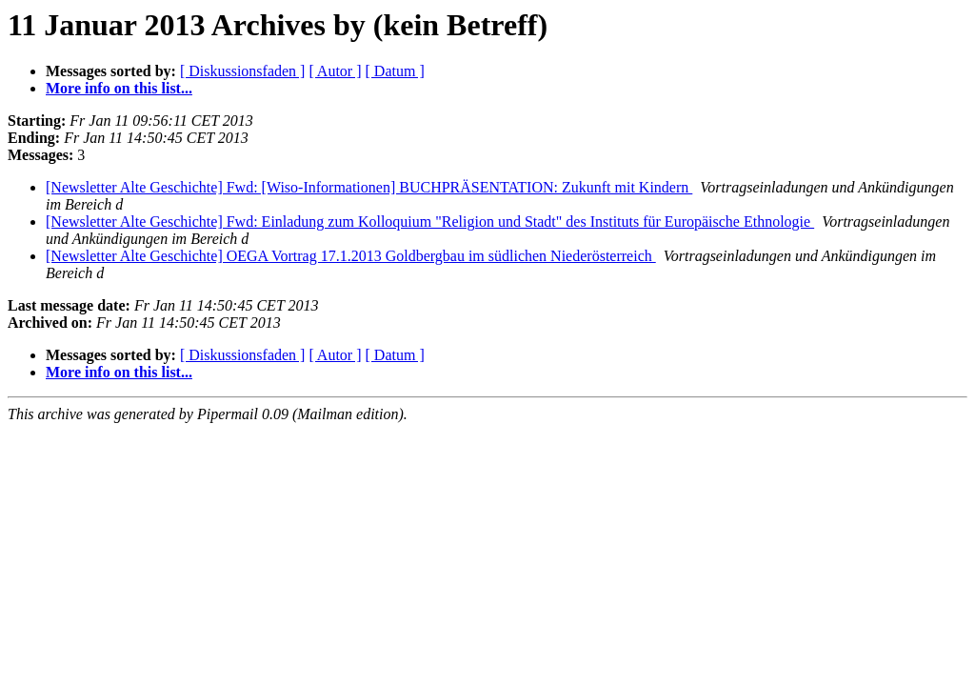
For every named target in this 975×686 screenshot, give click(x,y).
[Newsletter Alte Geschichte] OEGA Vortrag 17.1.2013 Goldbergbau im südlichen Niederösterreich (351, 256)
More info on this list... (119, 88)
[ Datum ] (395, 71)
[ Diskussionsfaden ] (243, 71)
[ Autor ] (334, 71)
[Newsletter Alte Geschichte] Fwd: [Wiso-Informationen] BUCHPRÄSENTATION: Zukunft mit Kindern (369, 187)
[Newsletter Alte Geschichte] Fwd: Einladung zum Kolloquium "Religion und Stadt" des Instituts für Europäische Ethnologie (430, 221)
